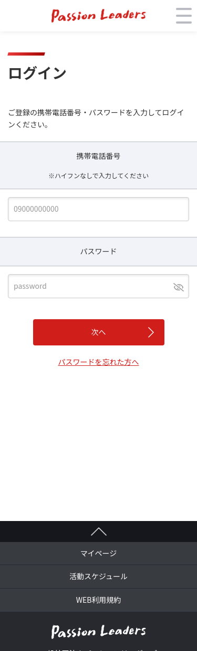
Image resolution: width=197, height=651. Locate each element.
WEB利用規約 (98, 599)
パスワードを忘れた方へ (98, 361)
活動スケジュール (98, 576)
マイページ (98, 553)
